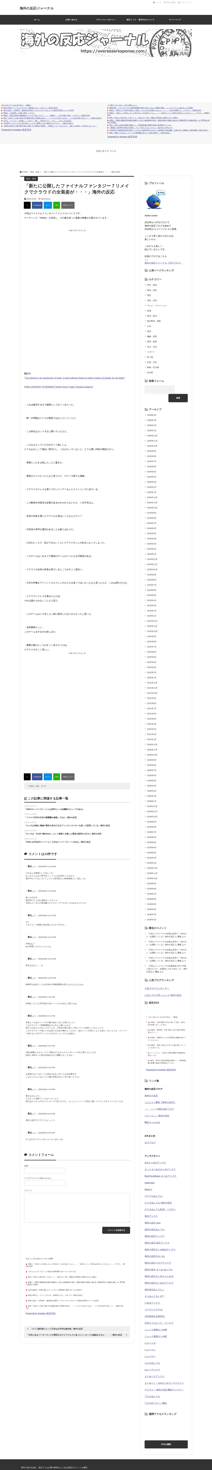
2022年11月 (152, 618)
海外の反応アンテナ (155, 1228)
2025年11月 (152, 432)
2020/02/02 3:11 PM (46, 1016)
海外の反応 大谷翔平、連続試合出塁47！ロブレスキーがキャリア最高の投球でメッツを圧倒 (38, 110)
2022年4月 (151, 654)
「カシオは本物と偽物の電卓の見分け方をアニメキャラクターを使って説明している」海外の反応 (67, 825)
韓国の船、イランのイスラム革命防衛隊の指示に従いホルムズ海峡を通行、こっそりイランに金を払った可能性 (151, 108)
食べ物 (150, 357)
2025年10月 (152, 437)
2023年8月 (151, 571)
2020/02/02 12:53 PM (47, 978)
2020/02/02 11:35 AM (47, 891)
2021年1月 (151, 731)
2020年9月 (151, 751)
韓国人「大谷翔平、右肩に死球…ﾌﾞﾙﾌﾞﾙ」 (19, 113)
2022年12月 (152, 612)
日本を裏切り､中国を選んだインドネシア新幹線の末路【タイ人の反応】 (55, 1290)
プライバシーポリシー (106, 20)
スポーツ (151, 352)
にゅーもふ (150, 1341)
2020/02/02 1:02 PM (46, 997)
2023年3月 (151, 597)
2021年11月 (152, 679)
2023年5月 (151, 587)
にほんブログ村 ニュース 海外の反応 (163, 987)
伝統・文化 (152, 362)
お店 (149, 326)
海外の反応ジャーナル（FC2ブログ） (163, 263)
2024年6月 (151, 520)
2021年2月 (151, 726)
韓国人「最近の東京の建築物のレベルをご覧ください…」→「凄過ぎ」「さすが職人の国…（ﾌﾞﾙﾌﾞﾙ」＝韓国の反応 (46, 115)
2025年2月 (151, 479)
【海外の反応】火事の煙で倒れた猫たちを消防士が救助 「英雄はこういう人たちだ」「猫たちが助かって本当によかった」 (50, 126)
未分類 (150, 372)
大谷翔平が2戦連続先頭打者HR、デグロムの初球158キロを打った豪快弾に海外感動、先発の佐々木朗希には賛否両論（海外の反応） (159, 130)
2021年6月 (151, 705)
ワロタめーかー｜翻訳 (156, 1394)
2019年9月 (151, 813)
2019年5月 (151, 834)
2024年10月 (152, 499)
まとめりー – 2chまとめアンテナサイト (164, 1374)
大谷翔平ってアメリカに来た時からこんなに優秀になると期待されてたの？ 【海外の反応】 (38, 123)
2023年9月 (151, 566)
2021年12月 (152, 674)
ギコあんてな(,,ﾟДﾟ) (154, 1288)
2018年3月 (151, 906)
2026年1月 (151, 422)
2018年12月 (152, 859)
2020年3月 (151, 782)
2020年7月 (151, 762)
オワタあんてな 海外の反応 (158, 1194)
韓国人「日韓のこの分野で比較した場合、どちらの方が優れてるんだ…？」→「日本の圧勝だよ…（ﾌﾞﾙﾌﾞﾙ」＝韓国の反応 (155, 110)
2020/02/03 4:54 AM (46, 1133)
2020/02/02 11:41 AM (47, 915)
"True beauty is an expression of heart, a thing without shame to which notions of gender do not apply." (74, 378)
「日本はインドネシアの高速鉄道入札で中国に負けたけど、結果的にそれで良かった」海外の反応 (166, 960)
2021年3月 (151, 720)
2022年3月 (151, 659)
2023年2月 (151, 602)
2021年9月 (151, 690)
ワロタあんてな (152, 1388)
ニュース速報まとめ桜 (156, 1328)
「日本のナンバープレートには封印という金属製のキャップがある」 (54, 809)
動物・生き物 (153, 367)
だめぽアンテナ (152, 1294)
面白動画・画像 (154, 321)
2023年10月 (152, 561)
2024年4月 (151, 530)
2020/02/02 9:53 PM (46, 1114)
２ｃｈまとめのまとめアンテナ (160, 1161)
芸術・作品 (152, 300)
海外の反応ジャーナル (38, 8)
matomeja (149, 1174)
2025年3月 (151, 473)
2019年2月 (151, 849)
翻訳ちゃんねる (152, 1114)
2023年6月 (151, 581)
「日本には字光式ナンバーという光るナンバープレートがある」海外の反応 (57, 842)
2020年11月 (152, 741)
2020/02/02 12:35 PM (47, 959)
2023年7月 (151, 576)
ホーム (157, 2)
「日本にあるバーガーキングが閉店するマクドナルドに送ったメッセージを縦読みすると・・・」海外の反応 (74, 1335)
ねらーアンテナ (152, 1361)
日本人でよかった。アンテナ (159, 1314)
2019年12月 (152, 798)
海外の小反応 (151, 1087)
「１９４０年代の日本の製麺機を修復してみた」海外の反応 (50, 817)
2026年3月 (151, 412)
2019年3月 (151, 844)
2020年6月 (151, 767)
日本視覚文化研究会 (155, 1308)
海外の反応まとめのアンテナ (159, 1274)
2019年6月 (151, 829)
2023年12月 (152, 551)
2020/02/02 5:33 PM (46, 1067)
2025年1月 (151, 484)
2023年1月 (151, 607)
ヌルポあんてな (152, 1354)
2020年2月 (151, 787)
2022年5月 (151, 648)
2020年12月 (152, 736)
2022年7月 (151, 638)
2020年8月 (151, 757)
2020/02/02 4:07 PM (46, 1046)
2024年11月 (152, 494)
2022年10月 (152, 623)
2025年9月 (151, 442)
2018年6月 (151, 890)
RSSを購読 (170, 2)
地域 (149, 311)
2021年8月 (151, 695)
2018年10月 (152, 870)
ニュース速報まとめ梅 (156, 1321)
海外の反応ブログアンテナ (158, 1254)
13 (44, 786)
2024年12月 (152, 489)
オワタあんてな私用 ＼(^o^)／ (160, 1201)
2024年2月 (151, 540)
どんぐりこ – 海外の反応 (157, 1107)
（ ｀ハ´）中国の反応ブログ (159, 1100)
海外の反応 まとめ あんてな (159, 1261)
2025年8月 (151, 448)
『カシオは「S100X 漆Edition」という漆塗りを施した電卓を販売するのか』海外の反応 (63, 834)
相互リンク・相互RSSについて (141, 20)
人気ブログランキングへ (157, 980)
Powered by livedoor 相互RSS (16, 130)
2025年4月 (151, 468)
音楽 (149, 331)
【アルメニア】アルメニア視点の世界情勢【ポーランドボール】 (52, 1272)
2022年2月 (151, 664)
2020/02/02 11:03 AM (47, 866)
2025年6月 (151, 458)
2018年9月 (151, 875)
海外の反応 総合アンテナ (157, 1234)
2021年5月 (151, 710)
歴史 (149, 295)
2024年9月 (151, 504)
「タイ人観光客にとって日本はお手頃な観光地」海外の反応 (56, 1329)
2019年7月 (151, 823)
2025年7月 (151, 453)
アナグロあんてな (153, 1187)
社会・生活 (152, 347)
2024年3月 (151, 535)
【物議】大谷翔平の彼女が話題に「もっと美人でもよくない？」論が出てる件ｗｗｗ (141, 128)
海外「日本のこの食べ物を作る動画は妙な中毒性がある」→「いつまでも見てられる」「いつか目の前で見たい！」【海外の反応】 (52, 118)
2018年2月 (151, 911)
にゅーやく (150, 1348)
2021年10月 (152, 684)
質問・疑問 (152, 341)
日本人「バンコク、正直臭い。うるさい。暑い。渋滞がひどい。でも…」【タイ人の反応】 (37, 121)
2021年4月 (151, 715)
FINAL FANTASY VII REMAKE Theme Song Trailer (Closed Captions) (58, 387)
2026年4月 (151, 406)
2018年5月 (151, 896)
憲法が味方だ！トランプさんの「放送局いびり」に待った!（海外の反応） (31, 108)
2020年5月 (151, 772)
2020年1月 (151, 793)
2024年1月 (151, 545)
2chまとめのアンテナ (155, 1154)
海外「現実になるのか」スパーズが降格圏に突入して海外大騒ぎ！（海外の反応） (140, 133)
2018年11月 (152, 865)
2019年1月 (151, 854)
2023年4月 (151, 592)
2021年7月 (151, 700)
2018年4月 (151, 901)
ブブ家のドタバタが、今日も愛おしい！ (122, 105)
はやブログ (150, 1134)
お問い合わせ (71, 20)
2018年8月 (151, 880)
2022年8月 (151, 633)
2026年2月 (151, 417)
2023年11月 (152, 556)
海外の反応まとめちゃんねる (159, 1268)
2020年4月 (151, 777)
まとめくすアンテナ (155, 1368)
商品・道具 (35, 786)
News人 (148, 1181)
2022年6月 (151, 643)
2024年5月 (151, 525)
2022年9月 (151, 628)
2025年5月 (151, 463)
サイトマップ (185, 2)
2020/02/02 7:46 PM (46, 1089)
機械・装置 (152, 336)
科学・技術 (152, 285)
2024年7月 (151, 515)
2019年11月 (152, 803)
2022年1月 (151, 669)
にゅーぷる (150, 1334)
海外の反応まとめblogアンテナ (160, 1241)
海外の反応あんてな (155, 1221)
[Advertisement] (106, 78)
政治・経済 (152, 316)
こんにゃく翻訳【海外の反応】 (160, 1094)
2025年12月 (152, 427)
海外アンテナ (151, 1207)
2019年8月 (151, 818)
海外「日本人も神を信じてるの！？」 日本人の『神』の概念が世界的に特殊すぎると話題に (143, 118)
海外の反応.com (153, 1214)
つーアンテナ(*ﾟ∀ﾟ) (154, 1301)
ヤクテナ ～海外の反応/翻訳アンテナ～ (164, 1381)
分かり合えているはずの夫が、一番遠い (16, 105)
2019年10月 (152, 808)
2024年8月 (151, 509)
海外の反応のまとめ (155, 1248)
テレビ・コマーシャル (157, 305)
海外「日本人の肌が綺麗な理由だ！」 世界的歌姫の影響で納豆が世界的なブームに (140, 125)
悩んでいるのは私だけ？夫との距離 (39, 1259)
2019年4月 (151, 839)
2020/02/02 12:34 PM (47, 937)
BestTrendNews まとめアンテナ (161, 1167)
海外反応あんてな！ (155, 1281)
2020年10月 (152, 746)
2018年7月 (151, 885)
